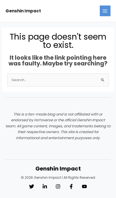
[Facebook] (71, 186)
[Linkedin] (44, 186)
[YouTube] (84, 186)
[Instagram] (58, 186)
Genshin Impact (23, 11)
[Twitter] (31, 186)
